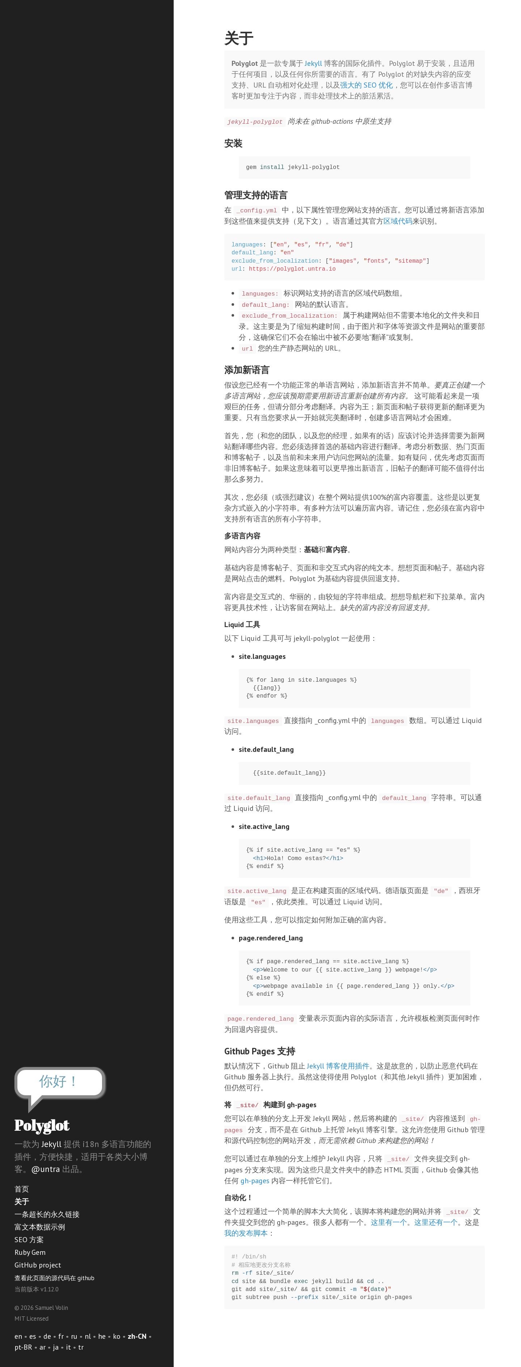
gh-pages (255, 1180)
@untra (45, 1169)
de (47, 1336)
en (18, 1336)
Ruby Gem (30, 1252)
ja (56, 1347)
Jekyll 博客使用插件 (338, 1066)
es (32, 1336)
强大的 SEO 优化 (366, 85)
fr (61, 1336)
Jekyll (52, 1144)
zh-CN (137, 1336)
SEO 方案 (29, 1239)
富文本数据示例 (39, 1227)
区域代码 (398, 221)
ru (74, 1336)
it (68, 1347)
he (102, 1336)
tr (81, 1347)
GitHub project (37, 1265)
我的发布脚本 (246, 1233)
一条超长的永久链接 (47, 1214)
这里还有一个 (436, 1222)
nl (88, 1336)
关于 (21, 1201)
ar (42, 1347)
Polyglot (41, 1125)
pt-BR (23, 1347)
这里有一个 (389, 1222)
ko (116, 1336)
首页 (21, 1189)
